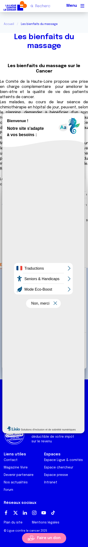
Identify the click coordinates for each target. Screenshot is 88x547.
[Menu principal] (82, 6)
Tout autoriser (44, 343)
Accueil (9, 24)
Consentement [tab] (17, 198)
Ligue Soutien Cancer (22, 416)
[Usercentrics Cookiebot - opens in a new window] (63, 185)
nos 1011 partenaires (38, 222)
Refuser (44, 358)
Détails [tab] (43, 198)
